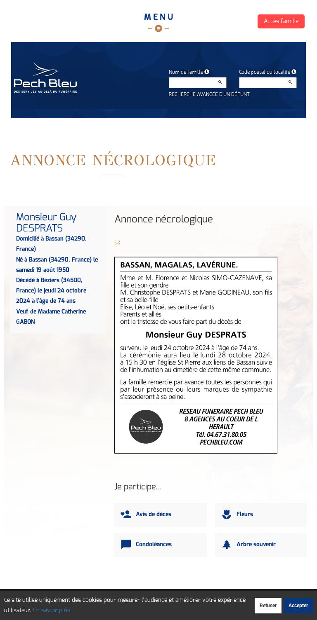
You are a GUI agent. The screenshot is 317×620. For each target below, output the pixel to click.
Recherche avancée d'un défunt (209, 94)
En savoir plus (51, 610)
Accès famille (281, 21)
